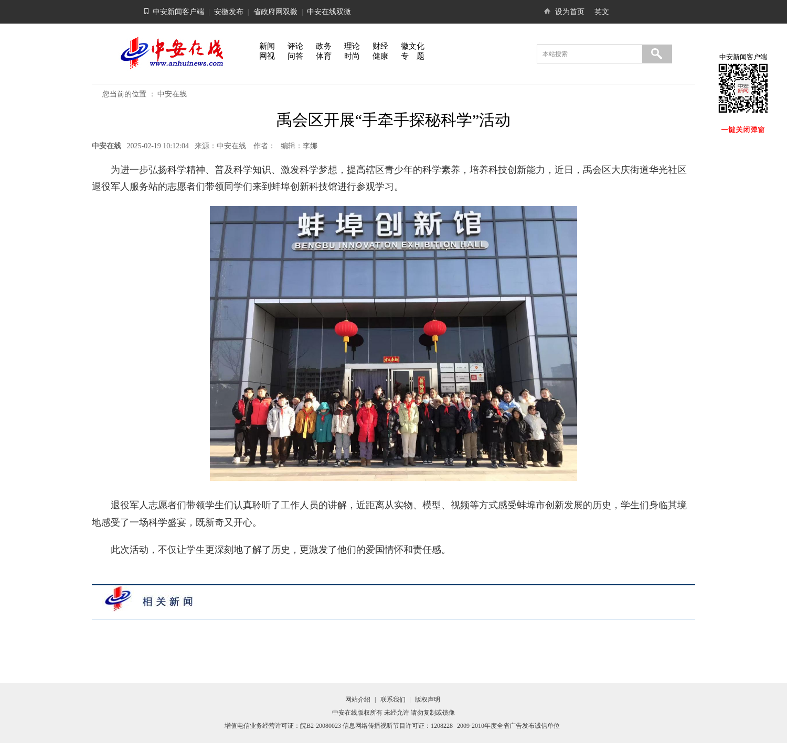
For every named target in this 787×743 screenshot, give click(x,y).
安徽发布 (228, 12)
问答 (295, 56)
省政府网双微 (275, 12)
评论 (295, 46)
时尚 (352, 56)
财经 (380, 46)
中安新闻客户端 (178, 12)
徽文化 (412, 46)
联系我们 (393, 699)
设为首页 (569, 12)
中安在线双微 (329, 12)
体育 (324, 56)
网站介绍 (357, 699)
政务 (324, 46)
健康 (380, 56)
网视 (267, 56)
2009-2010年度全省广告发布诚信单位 (508, 725)
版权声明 (427, 699)
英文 (601, 12)
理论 (352, 46)
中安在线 (172, 94)
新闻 (267, 46)
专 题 (412, 56)
